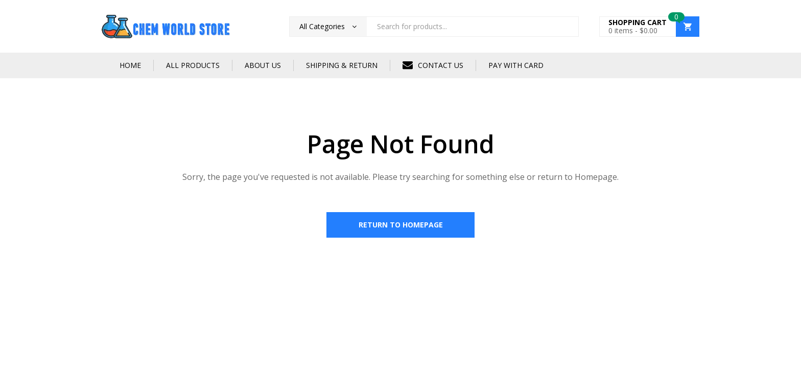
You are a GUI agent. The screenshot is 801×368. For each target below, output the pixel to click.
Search (567, 26)
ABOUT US (263, 65)
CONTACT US (433, 65)
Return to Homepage (401, 224)
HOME (130, 65)
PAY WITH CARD (516, 65)
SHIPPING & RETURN (342, 65)
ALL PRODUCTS (193, 65)
